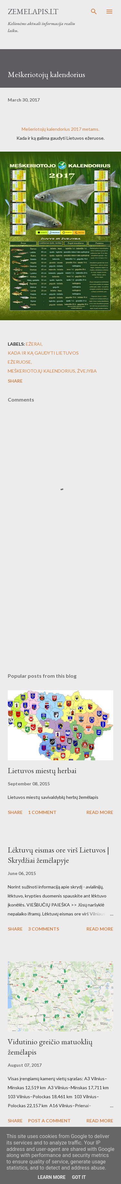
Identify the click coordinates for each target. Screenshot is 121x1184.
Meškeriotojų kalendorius (41, 371)
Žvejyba (87, 371)
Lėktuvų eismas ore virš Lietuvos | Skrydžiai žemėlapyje (58, 855)
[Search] (94, 11)
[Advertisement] (60, 612)
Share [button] (15, 381)
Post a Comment (49, 1120)
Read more (99, 812)
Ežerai (34, 344)
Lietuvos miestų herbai (42, 770)
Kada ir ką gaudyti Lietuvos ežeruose (43, 357)
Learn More (52, 1177)
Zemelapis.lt (33, 11)
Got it (79, 1177)
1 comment (42, 812)
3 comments (43, 929)
